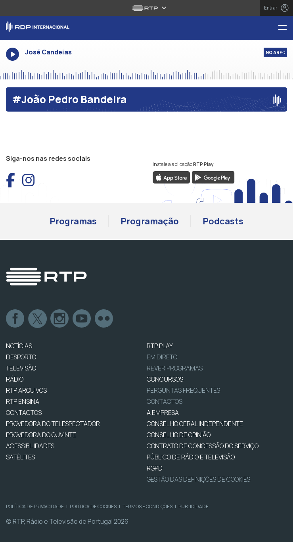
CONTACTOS (24, 412)
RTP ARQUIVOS (26, 390)
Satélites (20, 457)
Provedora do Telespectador (53, 423)
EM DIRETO (162, 357)
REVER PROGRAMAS (175, 368)
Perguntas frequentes (183, 390)
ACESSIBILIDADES (30, 446)
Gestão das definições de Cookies (198, 479)
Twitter (37, 318)
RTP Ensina (22, 401)
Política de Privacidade (35, 506)
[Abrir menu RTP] (146, 8)
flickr (104, 318)
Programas (73, 221)
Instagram (59, 318)
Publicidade (193, 506)
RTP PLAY (160, 345)
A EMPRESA (163, 412)
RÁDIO (14, 379)
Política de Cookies (93, 506)
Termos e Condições (147, 506)
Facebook (15, 318)
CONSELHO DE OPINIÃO (179, 434)
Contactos (164, 401)
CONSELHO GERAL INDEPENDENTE (195, 423)
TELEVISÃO (21, 368)
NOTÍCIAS (19, 345)
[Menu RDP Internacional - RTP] (285, 28)
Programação (150, 221)
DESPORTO (21, 357)
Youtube (82, 318)
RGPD (155, 468)
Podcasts (223, 221)
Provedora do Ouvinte (41, 434)
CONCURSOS (165, 379)
